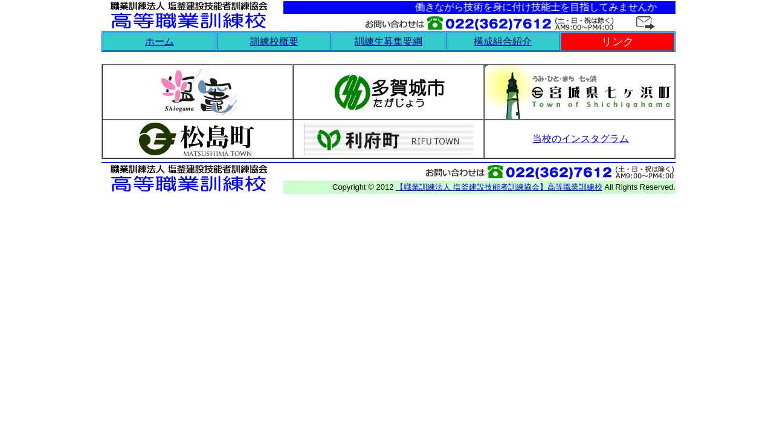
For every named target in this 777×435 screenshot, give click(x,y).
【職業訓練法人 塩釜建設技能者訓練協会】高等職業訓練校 (499, 187)
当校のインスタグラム (580, 139)
